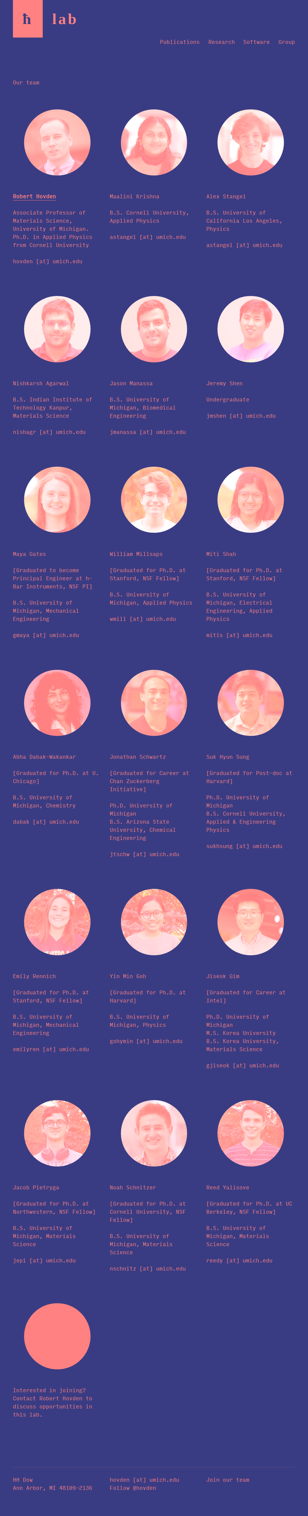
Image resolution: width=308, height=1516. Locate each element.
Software (256, 41)
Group (287, 41)
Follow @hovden (133, 1487)
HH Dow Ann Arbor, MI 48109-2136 (52, 1483)
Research (221, 41)
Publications (180, 41)
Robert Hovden (34, 195)
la (65, 18)
